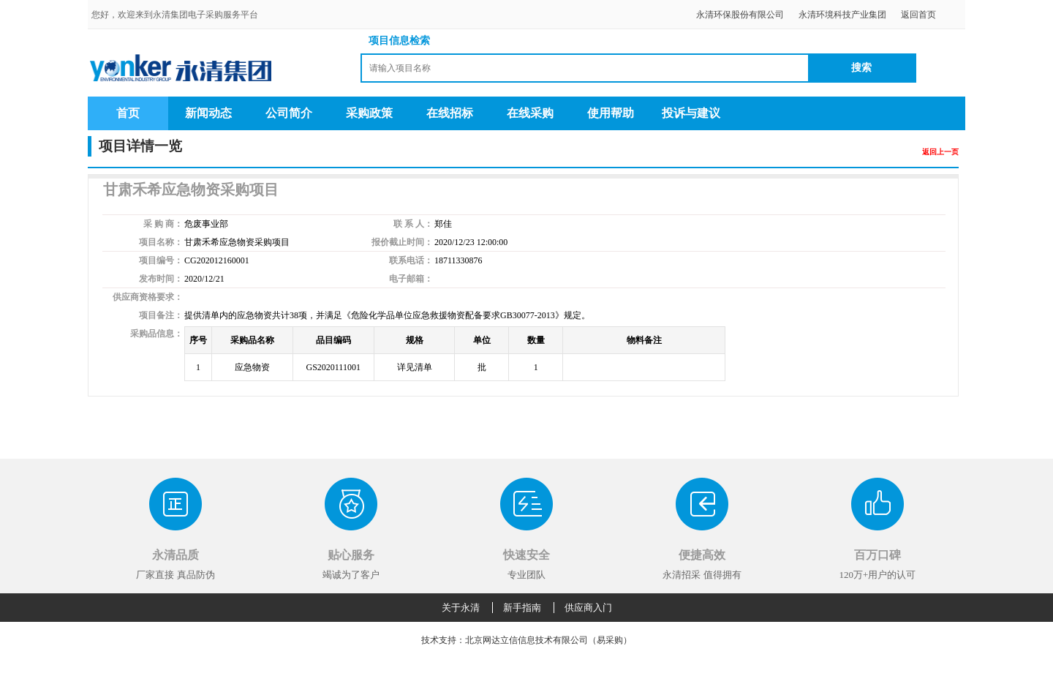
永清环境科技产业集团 (842, 15)
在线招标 (449, 113)
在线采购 (530, 113)
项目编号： (161, 260)
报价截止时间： (402, 242)
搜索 (861, 67)
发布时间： (161, 279)
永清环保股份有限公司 (740, 15)
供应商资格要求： (148, 297)
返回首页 (918, 15)
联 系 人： (413, 224)
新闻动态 (208, 113)
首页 (128, 113)
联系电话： (411, 260)
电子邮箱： (411, 279)
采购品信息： (156, 333)
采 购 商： (163, 224)
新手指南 (522, 607)
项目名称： (161, 242)
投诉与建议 (691, 113)
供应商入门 (588, 607)
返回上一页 (940, 152)
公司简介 (288, 113)
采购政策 (369, 113)
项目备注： (161, 315)
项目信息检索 (399, 40)
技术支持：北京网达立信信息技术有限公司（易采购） (526, 640)
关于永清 (461, 607)
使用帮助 (610, 113)
